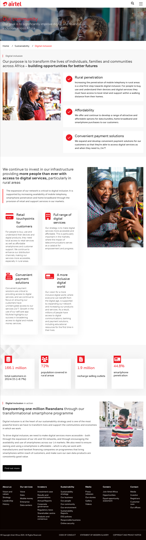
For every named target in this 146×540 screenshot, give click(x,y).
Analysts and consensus (43, 517)
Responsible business (71, 520)
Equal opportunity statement (111, 499)
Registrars (135, 498)
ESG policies (66, 516)
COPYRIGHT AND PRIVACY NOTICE (127, 535)
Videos (88, 504)
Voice (22, 491)
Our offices (135, 507)
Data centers (26, 505)
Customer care (135, 503)
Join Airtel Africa (110, 491)
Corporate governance (42, 505)
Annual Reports (44, 501)
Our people (66, 501)
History (6, 504)
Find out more (12, 468)
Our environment (69, 507)
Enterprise (25, 502)
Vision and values (7, 492)
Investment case (45, 491)
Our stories (90, 497)
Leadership (8, 501)
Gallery (88, 501)
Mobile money (26, 498)
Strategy (7, 497)
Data (22, 495)
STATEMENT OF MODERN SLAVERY (94, 535)
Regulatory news (45, 510)
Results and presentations (43, 496)
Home (6, 46)
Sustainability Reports (67, 512)
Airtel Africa (15, 535)
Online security (67, 523)
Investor (134, 495)
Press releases (89, 492)
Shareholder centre (46, 513)
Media (133, 491)
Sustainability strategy (67, 492)
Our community (68, 504)
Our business (67, 497)
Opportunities (109, 495)
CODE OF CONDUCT (67, 535)
